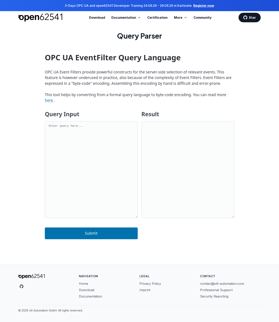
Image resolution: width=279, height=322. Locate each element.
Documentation (126, 18)
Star (249, 18)
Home (83, 284)
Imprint (145, 290)
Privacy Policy (150, 284)
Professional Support (216, 290)
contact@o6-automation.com (222, 284)
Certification (157, 18)
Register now (203, 6)
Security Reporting (214, 296)
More (180, 18)
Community (203, 18)
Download (97, 18)
